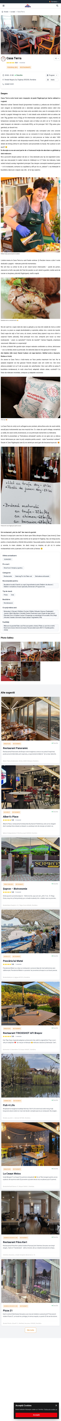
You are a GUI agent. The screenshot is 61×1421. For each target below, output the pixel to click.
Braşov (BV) (7, 743)
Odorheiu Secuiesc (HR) (11, 1237)
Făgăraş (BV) (12, 67)
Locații (13, 12)
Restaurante (25, 67)
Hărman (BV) (7, 1100)
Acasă (6, 12)
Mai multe (30, 1330)
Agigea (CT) (7, 956)
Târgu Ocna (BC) (8, 884)
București (7, 812)
